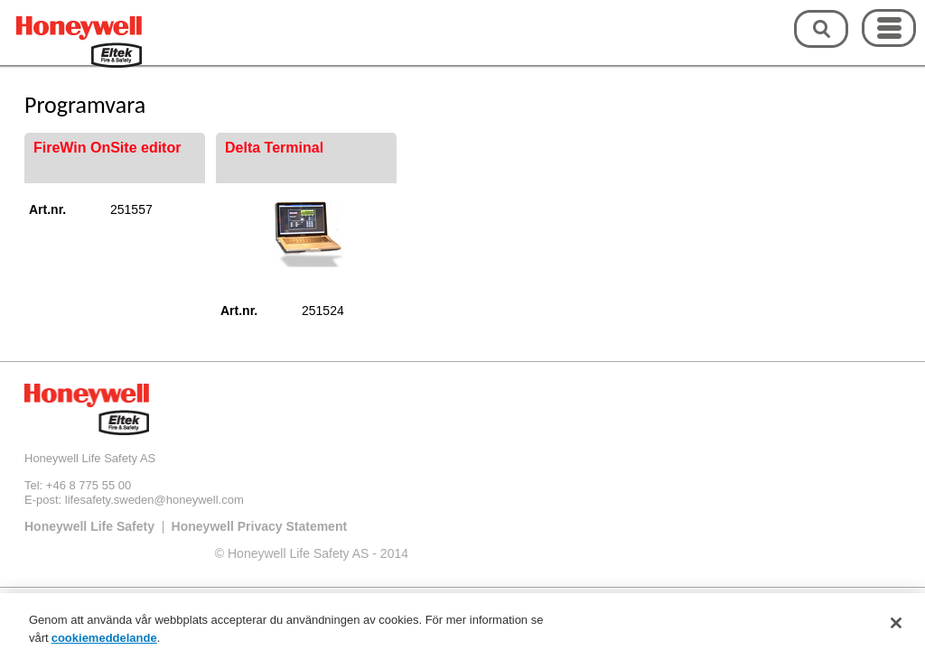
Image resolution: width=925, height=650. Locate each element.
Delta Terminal (274, 147)
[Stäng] (896, 626)
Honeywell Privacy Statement (260, 526)
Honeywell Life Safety (89, 526)
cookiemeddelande (104, 641)
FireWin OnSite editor (107, 147)
